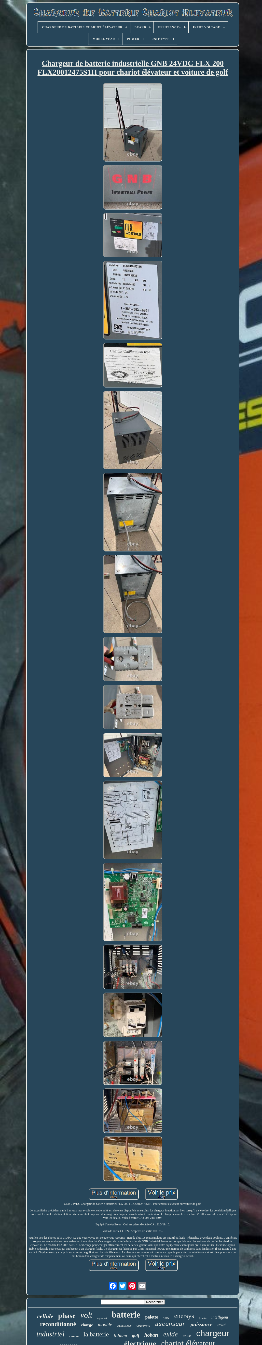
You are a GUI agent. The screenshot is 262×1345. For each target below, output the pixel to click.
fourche (202, 1318)
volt (86, 1315)
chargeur (212, 1333)
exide (170, 1334)
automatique (124, 1325)
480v (166, 1318)
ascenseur (170, 1324)
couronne (143, 1325)
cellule (45, 1316)
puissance (201, 1324)
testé (221, 1324)
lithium (120, 1335)
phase (67, 1316)
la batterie (96, 1334)
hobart (151, 1335)
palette (151, 1317)
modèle (105, 1324)
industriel (50, 1334)
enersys (184, 1316)
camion (74, 1336)
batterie (126, 1315)
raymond (102, 1318)
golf (135, 1335)
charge (87, 1325)
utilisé (187, 1336)
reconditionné (58, 1324)
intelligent (219, 1317)
